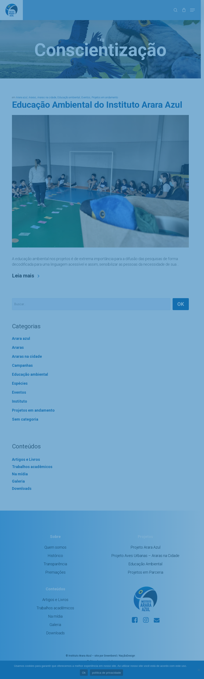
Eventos (86, 97)
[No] (199, 670)
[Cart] (187, 10)
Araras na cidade (47, 97)
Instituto (19, 404)
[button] (195, 10)
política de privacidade (108, 672)
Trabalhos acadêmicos (32, 469)
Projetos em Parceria (148, 575)
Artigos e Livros (26, 462)
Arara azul (22, 97)
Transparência (56, 566)
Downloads (22, 491)
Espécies (20, 386)
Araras (32, 97)
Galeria (18, 484)
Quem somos (56, 550)
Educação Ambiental (148, 566)
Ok (85, 672)
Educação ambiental (69, 97)
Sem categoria (25, 422)
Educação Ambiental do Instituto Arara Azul (97, 105)
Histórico (56, 558)
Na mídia (20, 476)
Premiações (56, 575)
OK (183, 307)
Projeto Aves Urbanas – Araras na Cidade (148, 558)
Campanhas (22, 368)
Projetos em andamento (105, 97)
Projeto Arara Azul (148, 550)
